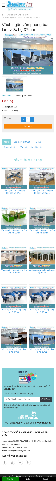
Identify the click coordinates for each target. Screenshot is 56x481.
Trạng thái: (6, 110)
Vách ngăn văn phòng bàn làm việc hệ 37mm (23, 17)
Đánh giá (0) (9, 147)
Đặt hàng (28, 126)
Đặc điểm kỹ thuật (22, 142)
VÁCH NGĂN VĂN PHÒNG (18, 15)
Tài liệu (37, 142)
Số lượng (7, 118)
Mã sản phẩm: (7, 107)
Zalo (28, 479)
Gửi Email (46, 399)
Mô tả (6, 142)
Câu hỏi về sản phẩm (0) (31, 147)
